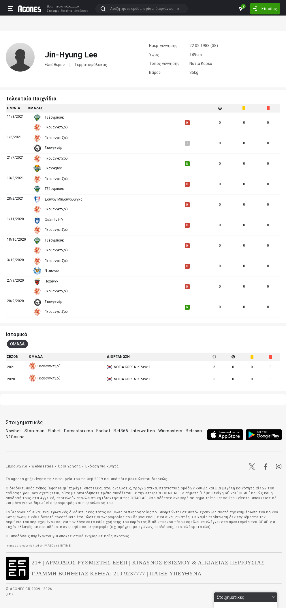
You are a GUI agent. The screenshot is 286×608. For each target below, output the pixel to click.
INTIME (65, 545)
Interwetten (143, 431)
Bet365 (121, 431)
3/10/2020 (15, 260)
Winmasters (170, 431)
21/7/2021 (15, 158)
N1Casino (15, 437)
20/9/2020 (15, 301)
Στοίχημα (53, 11)
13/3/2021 (15, 178)
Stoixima (52, 6)
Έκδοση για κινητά (101, 466)
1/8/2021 (14, 137)
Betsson (194, 431)
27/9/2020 (15, 280)
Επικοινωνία (16, 466)
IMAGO (49, 545)
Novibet (13, 431)
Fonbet (103, 431)
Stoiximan (35, 431)
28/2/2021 (15, 199)
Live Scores (81, 11)
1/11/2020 (15, 219)
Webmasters (42, 466)
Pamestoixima (78, 431)
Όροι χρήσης (69, 466)
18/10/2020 (16, 239)
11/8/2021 (15, 117)
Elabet (54, 431)
